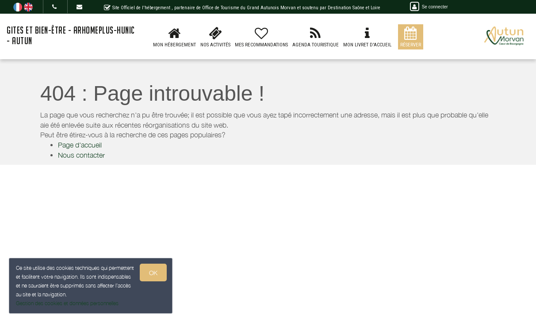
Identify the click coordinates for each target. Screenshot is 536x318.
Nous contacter (81, 155)
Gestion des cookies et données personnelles (67, 303)
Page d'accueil (80, 145)
